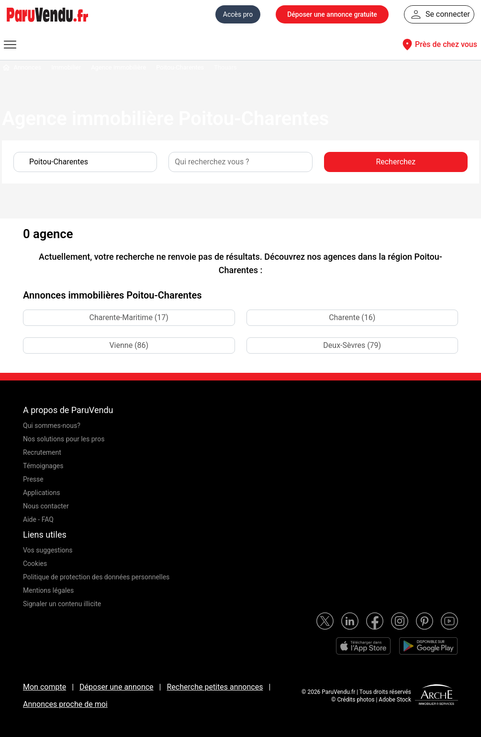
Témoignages (43, 466)
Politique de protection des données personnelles (96, 577)
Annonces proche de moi (65, 704)
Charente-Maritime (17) (128, 317)
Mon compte (44, 686)
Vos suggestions (48, 550)
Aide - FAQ (38, 519)
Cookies (35, 563)
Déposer (332, 14)
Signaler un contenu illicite (62, 604)
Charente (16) (352, 317)
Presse (33, 479)
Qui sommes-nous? (51, 425)
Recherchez (395, 161)
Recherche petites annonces (215, 686)
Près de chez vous (438, 44)
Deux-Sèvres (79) (352, 345)
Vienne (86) (128, 345)
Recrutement (42, 452)
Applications (41, 492)
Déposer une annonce (116, 686)
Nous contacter (46, 506)
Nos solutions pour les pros (63, 439)
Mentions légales (48, 590)
